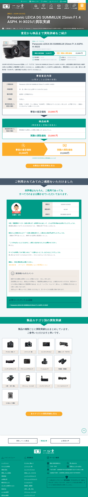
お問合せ (44, 1)
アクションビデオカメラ (30, 462)
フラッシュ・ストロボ (30, 475)
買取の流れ (4, 452)
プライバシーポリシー (7, 484)
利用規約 (3, 481)
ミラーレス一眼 (28, 449)
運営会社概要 (5, 478)
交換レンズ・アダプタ (30, 455)
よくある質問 (5, 475)
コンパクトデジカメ (29, 452)
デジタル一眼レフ (29, 446)
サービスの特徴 (5, 449)
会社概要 (63, 1)
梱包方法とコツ (5, 465)
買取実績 (3, 459)
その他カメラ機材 (29, 484)
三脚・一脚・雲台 (29, 472)
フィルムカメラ (28, 465)
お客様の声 (65, 424)
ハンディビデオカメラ (30, 459)
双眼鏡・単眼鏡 (28, 468)
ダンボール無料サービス (7, 468)
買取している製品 (22, 424)
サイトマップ (54, 1)
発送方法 (3, 472)
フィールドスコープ (29, 481)
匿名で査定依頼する (53, 446)
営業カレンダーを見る (74, 449)
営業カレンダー (34, 1)
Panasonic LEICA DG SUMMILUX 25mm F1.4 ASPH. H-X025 (29, 305)
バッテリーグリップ (29, 478)
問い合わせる (72, 446)
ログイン (24, 1)
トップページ (5, 446)
